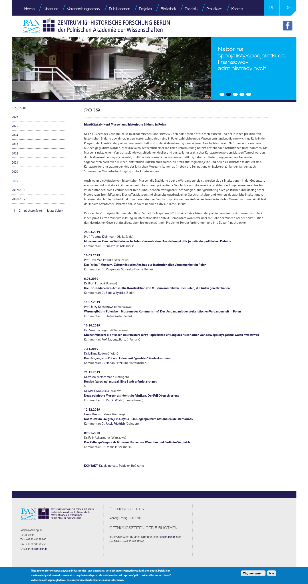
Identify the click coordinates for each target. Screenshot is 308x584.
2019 (15, 181)
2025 (15, 126)
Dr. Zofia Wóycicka (113, 293)
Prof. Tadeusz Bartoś (114, 339)
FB (288, 26)
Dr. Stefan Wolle (111, 316)
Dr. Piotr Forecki (94, 283)
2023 (15, 144)
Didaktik (191, 8)
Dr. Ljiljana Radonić (96, 353)
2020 (15, 172)
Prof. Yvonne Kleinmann (100, 237)
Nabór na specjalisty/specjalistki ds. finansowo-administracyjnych (252, 58)
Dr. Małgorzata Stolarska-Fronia (122, 269)
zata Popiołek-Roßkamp (128, 466)
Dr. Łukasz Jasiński (113, 246)
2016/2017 (18, 199)
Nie (271, 573)
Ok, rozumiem (253, 573)
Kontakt (237, 8)
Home (29, 8)
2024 (15, 135)
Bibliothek (168, 8)
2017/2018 (18, 190)
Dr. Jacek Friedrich (113, 424)
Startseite (19, 108)
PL (272, 7)
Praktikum (214, 8)
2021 (15, 162)
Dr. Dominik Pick (112, 447)
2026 (15, 117)
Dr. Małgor (106, 466)
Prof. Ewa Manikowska (98, 260)
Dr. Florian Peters (112, 363)
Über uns (50, 8)
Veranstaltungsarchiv (83, 8)
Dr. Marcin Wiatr (111, 400)
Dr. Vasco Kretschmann (99, 377)
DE (287, 7)
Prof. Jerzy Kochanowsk (99, 307)
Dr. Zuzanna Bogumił (98, 330)
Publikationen (119, 8)
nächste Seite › (33, 211)
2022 (15, 153)
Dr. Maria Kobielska (96, 391)
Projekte (145, 8)
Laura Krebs (92, 414)
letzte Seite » (55, 211)
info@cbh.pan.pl (37, 549)
